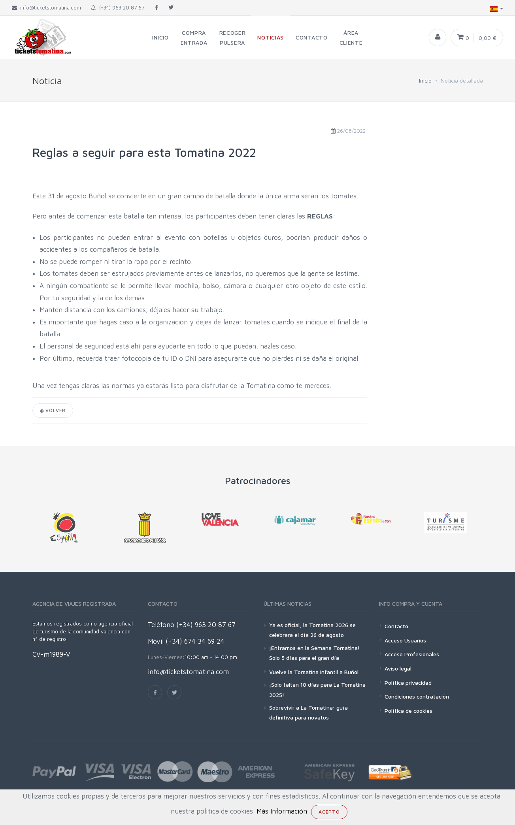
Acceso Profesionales (412, 654)
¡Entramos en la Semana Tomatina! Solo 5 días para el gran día (314, 652)
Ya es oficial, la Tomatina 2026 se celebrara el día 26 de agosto (312, 630)
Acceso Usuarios (405, 640)
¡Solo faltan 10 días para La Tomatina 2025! (317, 689)
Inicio (425, 80)
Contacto (396, 626)
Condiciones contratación (417, 696)
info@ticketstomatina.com (188, 672)
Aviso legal (398, 668)
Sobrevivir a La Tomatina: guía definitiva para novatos (308, 712)
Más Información (282, 811)
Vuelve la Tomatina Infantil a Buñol (313, 672)
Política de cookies (408, 710)
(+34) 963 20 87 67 (117, 7)
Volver (53, 410)
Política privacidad (408, 682)
